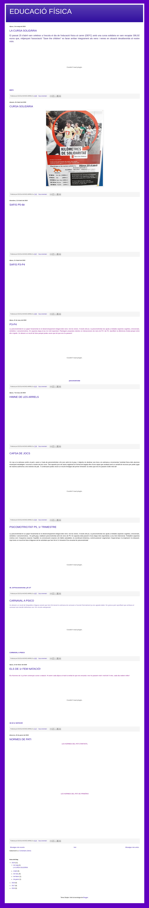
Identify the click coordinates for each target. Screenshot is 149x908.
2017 (13, 885)
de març (16, 874)
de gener (16, 879)
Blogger (85, 897)
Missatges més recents (17, 847)
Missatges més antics (132, 847)
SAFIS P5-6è (17, 204)
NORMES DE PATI (20, 739)
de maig (16, 865)
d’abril (15, 871)
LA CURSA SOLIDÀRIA (23, 30)
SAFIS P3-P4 (17, 264)
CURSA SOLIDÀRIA (21, 106)
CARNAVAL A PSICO (21, 600)
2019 (13, 863)
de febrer (16, 876)
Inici (75, 847)
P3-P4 (13, 324)
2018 (13, 883)
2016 (13, 888)
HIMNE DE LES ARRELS (24, 396)
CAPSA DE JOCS (19, 453)
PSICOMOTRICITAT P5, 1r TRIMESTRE (32, 527)
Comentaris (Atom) (25, 851)
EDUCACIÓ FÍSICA (40, 11)
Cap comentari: (42, 96)
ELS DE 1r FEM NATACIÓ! (25, 668)
